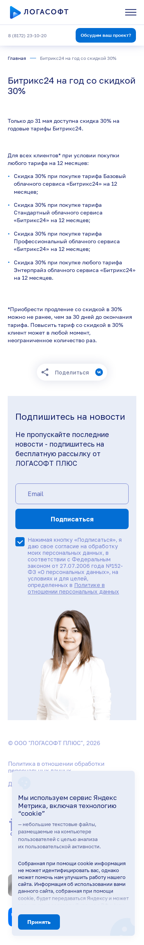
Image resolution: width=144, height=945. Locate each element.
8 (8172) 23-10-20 (27, 35)
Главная (17, 58)
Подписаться (72, 519)
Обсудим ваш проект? (106, 35)
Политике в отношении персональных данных (73, 588)
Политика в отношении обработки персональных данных (56, 767)
